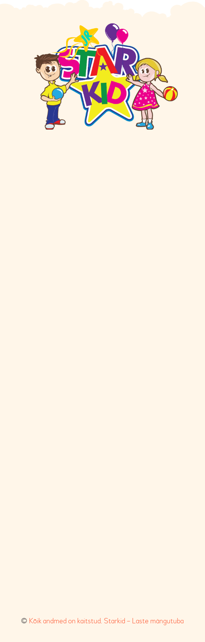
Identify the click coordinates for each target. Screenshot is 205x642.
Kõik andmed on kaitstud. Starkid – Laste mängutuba (106, 621)
